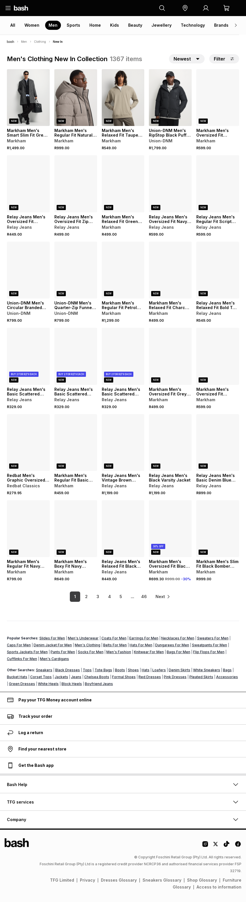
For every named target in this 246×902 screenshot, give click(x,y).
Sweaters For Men (212, 638)
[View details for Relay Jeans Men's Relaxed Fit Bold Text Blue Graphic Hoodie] (217, 270)
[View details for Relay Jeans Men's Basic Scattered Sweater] (28, 356)
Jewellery (161, 25)
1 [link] (74, 596)
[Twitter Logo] (215, 846)
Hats (145, 670)
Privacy (87, 880)
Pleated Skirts (201, 677)
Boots (120, 670)
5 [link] (120, 596)
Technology (193, 25)
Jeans (76, 677)
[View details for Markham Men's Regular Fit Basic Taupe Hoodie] (75, 442)
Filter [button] (224, 59)
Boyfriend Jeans (99, 684)
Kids (114, 25)
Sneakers (44, 670)
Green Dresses (22, 684)
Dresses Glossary (119, 880)
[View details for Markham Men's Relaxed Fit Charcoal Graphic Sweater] (170, 270)
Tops (87, 670)
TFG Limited (62, 880)
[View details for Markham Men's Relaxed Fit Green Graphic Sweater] (123, 183)
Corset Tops (41, 677)
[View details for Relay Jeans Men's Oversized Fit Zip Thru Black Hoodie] (75, 183)
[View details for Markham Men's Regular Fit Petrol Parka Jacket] (123, 270)
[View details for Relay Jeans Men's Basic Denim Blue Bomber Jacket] (217, 442)
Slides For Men (52, 638)
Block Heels (72, 684)
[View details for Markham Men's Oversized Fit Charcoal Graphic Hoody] (217, 356)
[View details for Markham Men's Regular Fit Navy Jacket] (28, 528)
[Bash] (10, 41)
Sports (73, 25)
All (12, 25)
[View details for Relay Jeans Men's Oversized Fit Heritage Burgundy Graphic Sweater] (28, 183)
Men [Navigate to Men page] (24, 41)
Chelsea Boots (96, 677)
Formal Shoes (124, 677)
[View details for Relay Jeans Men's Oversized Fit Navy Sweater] (170, 183)
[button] (185, 8)
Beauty (135, 25)
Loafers (159, 670)
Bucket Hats (17, 677)
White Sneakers (206, 670)
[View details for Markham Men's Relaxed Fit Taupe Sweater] (123, 97)
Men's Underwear (83, 638)
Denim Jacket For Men (53, 645)
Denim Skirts (179, 670)
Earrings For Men (143, 638)
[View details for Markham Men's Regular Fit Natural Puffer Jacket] (75, 97)
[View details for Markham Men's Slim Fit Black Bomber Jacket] (217, 528)
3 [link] (97, 596)
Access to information (219, 886)
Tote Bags (103, 670)
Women (31, 25)
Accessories (227, 677)
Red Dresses (150, 677)
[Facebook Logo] (238, 846)
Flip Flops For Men (208, 652)
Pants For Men (63, 652)
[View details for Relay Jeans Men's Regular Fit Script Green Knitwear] (217, 183)
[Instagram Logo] (205, 846)
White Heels (48, 684)
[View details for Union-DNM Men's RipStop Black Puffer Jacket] (170, 97)
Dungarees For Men (172, 645)
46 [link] (143, 596)
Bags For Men (178, 652)
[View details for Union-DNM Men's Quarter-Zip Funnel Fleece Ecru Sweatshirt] (75, 270)
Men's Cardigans (54, 659)
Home (95, 25)
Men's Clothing (87, 645)
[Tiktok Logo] (226, 846)
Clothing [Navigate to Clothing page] (40, 41)
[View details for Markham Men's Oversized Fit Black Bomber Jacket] (170, 528)
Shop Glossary (202, 880)
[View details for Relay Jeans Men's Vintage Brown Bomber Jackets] (123, 442)
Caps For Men (19, 645)
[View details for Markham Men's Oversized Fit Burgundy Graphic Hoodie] (217, 97)
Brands (221, 25)
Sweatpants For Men (209, 645)
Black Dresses (67, 670)
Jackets (61, 677)
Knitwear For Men (149, 652)
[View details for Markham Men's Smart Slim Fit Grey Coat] (28, 97)
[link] (163, 596)
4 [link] (108, 596)
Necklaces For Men (177, 638)
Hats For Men (141, 645)
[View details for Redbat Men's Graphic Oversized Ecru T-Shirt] (28, 442)
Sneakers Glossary (162, 880)
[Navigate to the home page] (21, 8)
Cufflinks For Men (22, 659)
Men (53, 25)
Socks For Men (90, 652)
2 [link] (85, 596)
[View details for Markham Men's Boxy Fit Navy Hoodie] (75, 528)
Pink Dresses (175, 677)
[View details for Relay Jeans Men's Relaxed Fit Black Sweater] (123, 528)
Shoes (133, 670)
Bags (227, 670)
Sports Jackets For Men (27, 652)
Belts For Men (115, 645)
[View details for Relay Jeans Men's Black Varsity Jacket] (170, 442)
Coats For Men (113, 638)
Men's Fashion (118, 652)
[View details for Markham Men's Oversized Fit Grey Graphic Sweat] (170, 356)
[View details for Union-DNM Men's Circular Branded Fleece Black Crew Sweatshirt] (28, 270)
